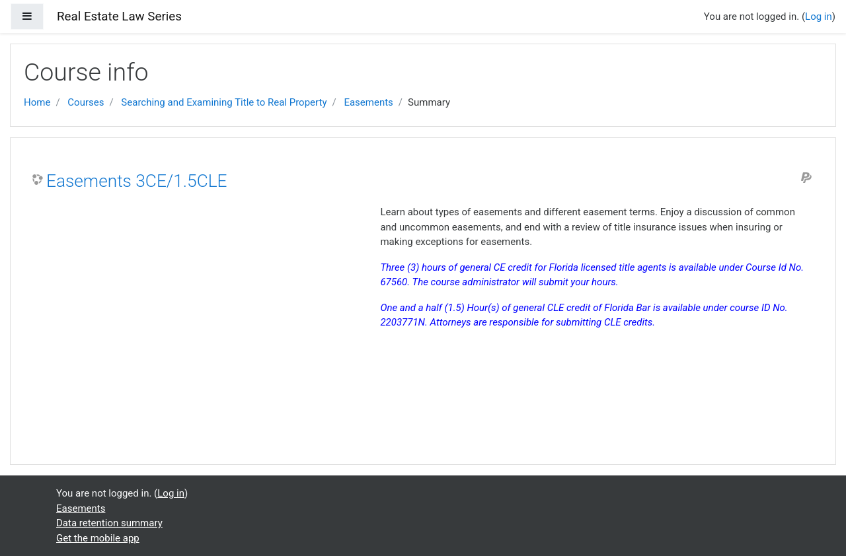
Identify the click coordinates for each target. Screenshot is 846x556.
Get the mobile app (97, 538)
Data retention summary (109, 523)
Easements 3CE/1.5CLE (136, 181)
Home (37, 102)
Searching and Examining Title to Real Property (224, 102)
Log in (818, 16)
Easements (368, 102)
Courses (85, 102)
